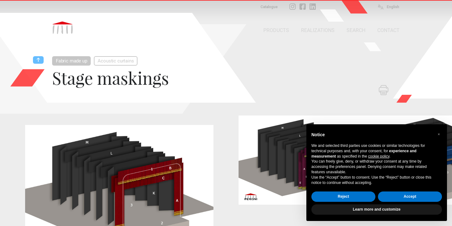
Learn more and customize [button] (377, 209)
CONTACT (388, 30)
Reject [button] (343, 196)
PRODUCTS (276, 30)
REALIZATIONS (318, 30)
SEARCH (356, 30)
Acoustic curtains (116, 61)
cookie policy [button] (379, 156)
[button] (439, 134)
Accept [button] (410, 196)
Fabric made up (71, 61)
